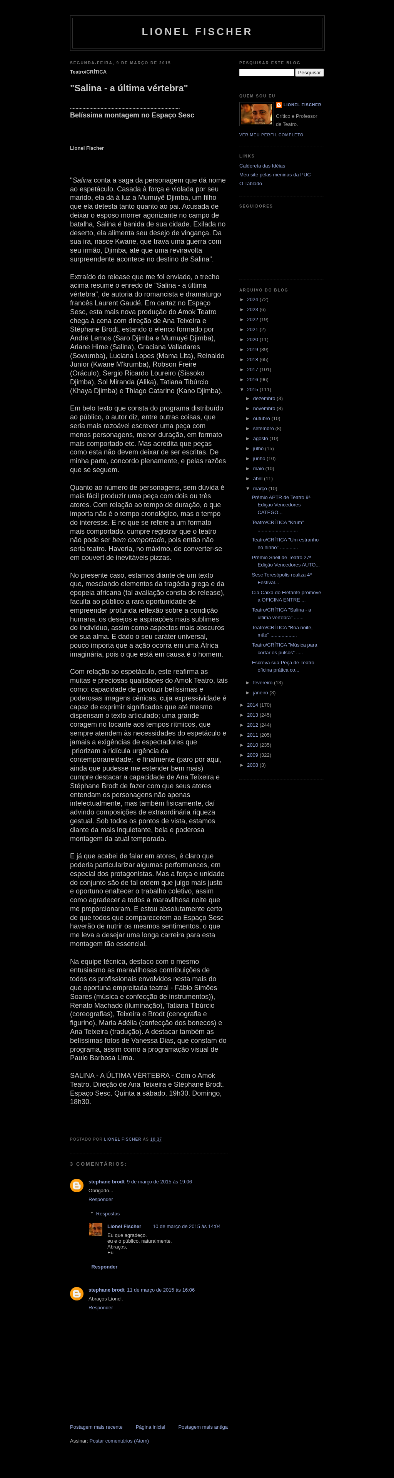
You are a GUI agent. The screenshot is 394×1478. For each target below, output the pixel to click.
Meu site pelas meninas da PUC (275, 175)
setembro (264, 428)
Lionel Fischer (197, 31)
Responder (100, 1199)
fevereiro (263, 682)
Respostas (108, 1214)
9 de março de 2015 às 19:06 (159, 1182)
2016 (253, 379)
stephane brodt (106, 1182)
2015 (253, 389)
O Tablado (250, 183)
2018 (253, 359)
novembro (265, 408)
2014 (253, 705)
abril (258, 478)
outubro (262, 418)
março (261, 488)
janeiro (261, 692)
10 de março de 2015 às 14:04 (186, 1226)
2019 (253, 349)
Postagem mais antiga (203, 1427)
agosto (261, 438)
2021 (253, 329)
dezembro (265, 398)
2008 (253, 765)
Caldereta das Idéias (262, 166)
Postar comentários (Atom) (119, 1441)
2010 (253, 745)
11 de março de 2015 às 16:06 (161, 1290)
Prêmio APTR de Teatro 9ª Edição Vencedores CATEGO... (281, 504)
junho (260, 458)
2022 (253, 319)
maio (259, 468)
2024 (253, 299)
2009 (253, 755)
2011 (253, 735)
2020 (253, 339)
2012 (253, 725)
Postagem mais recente (96, 1427)
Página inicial (150, 1427)
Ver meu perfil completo (271, 135)
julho (259, 448)
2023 (253, 309)
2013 (253, 715)
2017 (253, 369)
